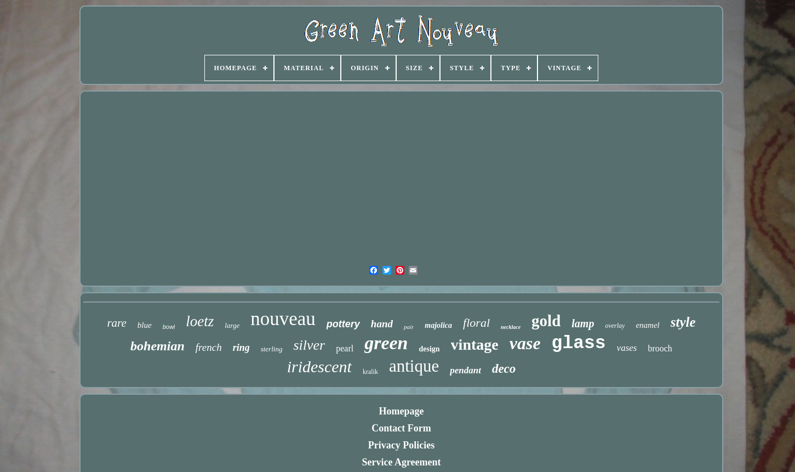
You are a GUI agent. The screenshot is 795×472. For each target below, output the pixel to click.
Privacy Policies (401, 445)
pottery (343, 324)
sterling (272, 349)
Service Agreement (401, 462)
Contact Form (401, 428)
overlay (615, 325)
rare (116, 322)
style (683, 322)
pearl (344, 348)
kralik (370, 372)
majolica (438, 325)
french (209, 347)
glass (579, 343)
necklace (511, 327)
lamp (582, 323)
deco (504, 369)
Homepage (401, 411)
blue (145, 325)
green (386, 343)
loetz (200, 321)
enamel (647, 325)
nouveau (283, 318)
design (429, 349)
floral (476, 322)
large (232, 325)
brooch (660, 348)
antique (414, 366)
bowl (169, 326)
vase (525, 343)
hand (382, 323)
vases (627, 348)
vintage (475, 344)
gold (545, 320)
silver (309, 345)
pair (409, 326)
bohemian (157, 346)
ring (241, 347)
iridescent (319, 366)
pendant (465, 370)
